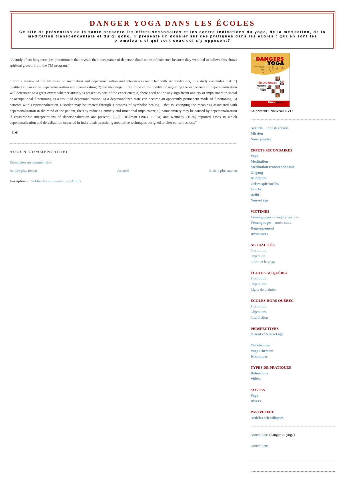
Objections (259, 284)
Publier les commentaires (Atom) (56, 181)
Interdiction (259, 317)
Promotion (258, 250)
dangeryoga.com (286, 217)
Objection (258, 256)
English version (277, 128)
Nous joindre (261, 139)
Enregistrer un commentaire (30, 162)
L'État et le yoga (263, 262)
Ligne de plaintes (263, 289)
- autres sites (271, 222)
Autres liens (259, 434)
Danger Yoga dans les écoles (172, 23)
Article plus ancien (223, 170)
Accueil (123, 170)
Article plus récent (23, 170)
